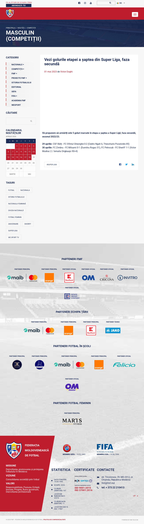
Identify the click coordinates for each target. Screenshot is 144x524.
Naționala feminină (17, 204)
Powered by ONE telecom (130, 520)
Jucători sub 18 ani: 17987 (61, 508)
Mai (29, 174)
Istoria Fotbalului (18, 82)
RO (119, 3)
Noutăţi (20, 28)
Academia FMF (16, 100)
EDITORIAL (13, 86)
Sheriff (27, 224)
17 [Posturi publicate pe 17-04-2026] (25, 157)
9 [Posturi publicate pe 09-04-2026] (21, 152)
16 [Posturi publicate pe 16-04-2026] (21, 157)
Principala (10, 28)
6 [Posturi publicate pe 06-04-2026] (8, 152)
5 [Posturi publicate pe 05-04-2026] (33, 146)
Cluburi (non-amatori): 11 (60, 502)
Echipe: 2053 (60, 485)
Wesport (13, 104)
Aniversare (13, 224)
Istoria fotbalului (16, 197)
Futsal (11, 190)
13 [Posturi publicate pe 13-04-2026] (8, 157)
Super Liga (12, 231)
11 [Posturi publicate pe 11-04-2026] (30, 152)
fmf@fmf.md (108, 483)
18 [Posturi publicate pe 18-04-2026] (30, 157)
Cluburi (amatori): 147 (60, 490)
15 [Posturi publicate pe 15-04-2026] (17, 157)
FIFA (11, 95)
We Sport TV (13, 237)
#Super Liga (52, 165)
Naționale (15, 64)
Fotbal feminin (15, 217)
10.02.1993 (81, 454)
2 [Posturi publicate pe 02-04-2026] (21, 146)
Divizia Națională (16, 210)
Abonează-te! (19, 5)
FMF (11, 73)
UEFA (11, 91)
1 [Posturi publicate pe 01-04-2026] (16, 146)
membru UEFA (69, 454)
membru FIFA (102, 454)
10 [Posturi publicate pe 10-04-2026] (25, 152)
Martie (12, 174)
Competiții (31, 28)
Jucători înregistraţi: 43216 (59, 496)
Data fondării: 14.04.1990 (60, 481)
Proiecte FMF (16, 77)
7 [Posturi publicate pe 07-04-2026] (12, 152)
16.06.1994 (114, 454)
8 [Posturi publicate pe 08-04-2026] (16, 152)
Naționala (25, 190)
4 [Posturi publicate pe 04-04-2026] (29, 146)
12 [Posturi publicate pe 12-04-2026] (34, 152)
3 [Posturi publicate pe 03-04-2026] (25, 146)
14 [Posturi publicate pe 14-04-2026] (13, 157)
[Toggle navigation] (135, 14)
